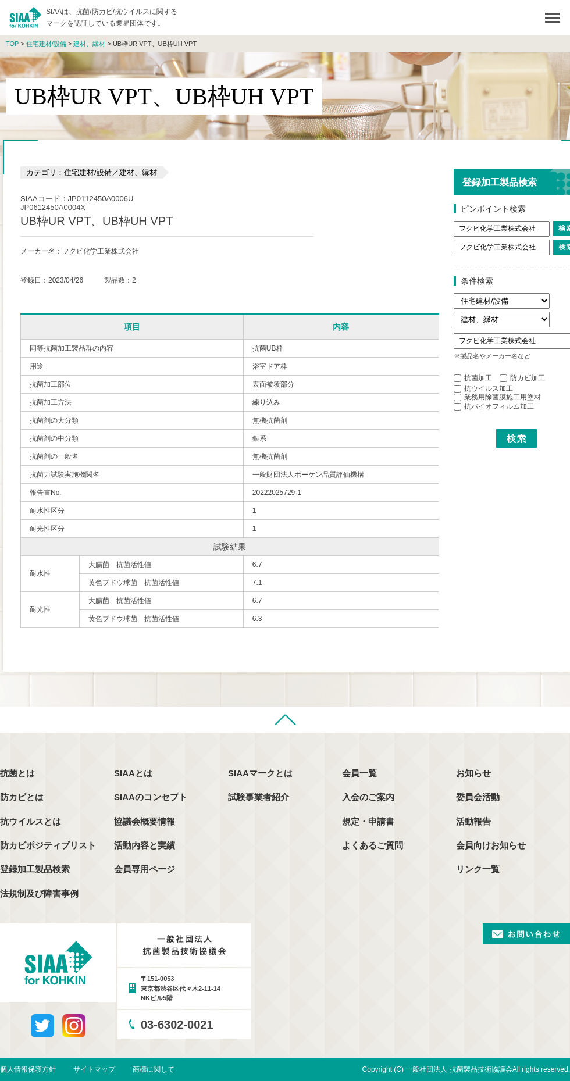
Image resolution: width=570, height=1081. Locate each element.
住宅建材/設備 (46, 43)
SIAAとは (133, 773)
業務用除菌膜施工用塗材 (497, 397)
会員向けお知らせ (491, 845)
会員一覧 (359, 773)
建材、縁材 (89, 43)
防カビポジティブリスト (48, 845)
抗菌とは (17, 773)
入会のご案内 (368, 797)
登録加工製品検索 (35, 869)
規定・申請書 (368, 821)
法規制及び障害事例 (39, 893)
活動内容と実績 (144, 845)
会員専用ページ (144, 869)
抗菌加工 (473, 378)
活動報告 (473, 821)
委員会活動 (478, 797)
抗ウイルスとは (30, 821)
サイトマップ (94, 1069)
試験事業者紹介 (258, 797)
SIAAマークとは (260, 773)
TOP (12, 43)
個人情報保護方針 (28, 1069)
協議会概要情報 (144, 821)
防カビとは (22, 797)
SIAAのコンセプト (150, 797)
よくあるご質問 (372, 845)
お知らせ (473, 773)
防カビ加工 (522, 378)
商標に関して (153, 1069)
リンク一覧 (478, 869)
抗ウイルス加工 (483, 388)
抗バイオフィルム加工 (494, 406)
